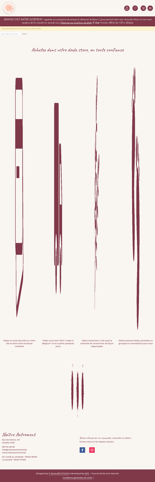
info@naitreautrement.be (14, 450)
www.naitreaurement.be (14, 452)
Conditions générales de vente (77, 478)
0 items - (143, 8)
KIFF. (87, 473)
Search (24, 34)
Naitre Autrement (9, 8)
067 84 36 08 (8, 447)
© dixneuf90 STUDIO (59, 473)
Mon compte (127, 8)
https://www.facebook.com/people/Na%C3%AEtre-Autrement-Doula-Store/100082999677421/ (82, 450)
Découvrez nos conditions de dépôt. (76, 22)
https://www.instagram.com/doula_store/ (92, 450)
